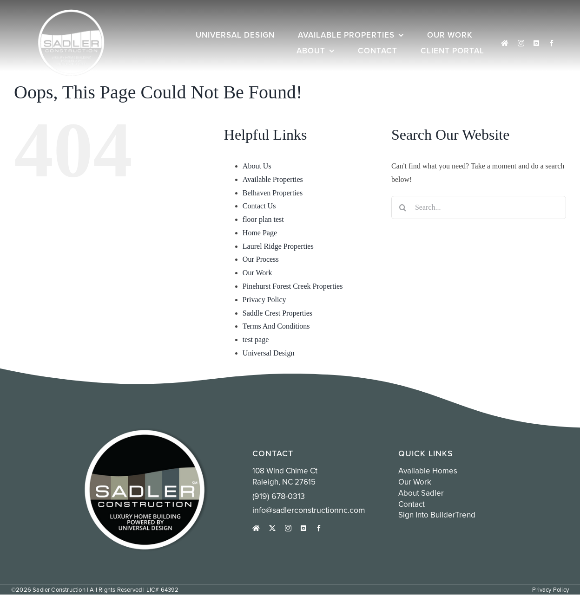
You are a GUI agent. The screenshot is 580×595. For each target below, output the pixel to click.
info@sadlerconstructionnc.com (308, 510)
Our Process (261, 259)
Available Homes (427, 470)
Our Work (257, 273)
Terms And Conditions (276, 326)
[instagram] (521, 43)
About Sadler (421, 492)
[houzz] (504, 43)
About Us (257, 166)
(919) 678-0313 (278, 496)
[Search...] (478, 207)
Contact (411, 504)
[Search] (403, 207)
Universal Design (269, 353)
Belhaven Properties (273, 193)
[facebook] (551, 43)
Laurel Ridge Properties (278, 246)
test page (256, 339)
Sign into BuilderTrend (436, 514)
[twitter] (272, 528)
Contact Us (259, 206)
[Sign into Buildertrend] (536, 43)
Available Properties (273, 179)
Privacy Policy (264, 300)
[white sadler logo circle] (71, 13)
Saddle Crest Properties (277, 313)
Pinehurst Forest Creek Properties (293, 286)
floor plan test (263, 219)
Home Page (260, 233)
